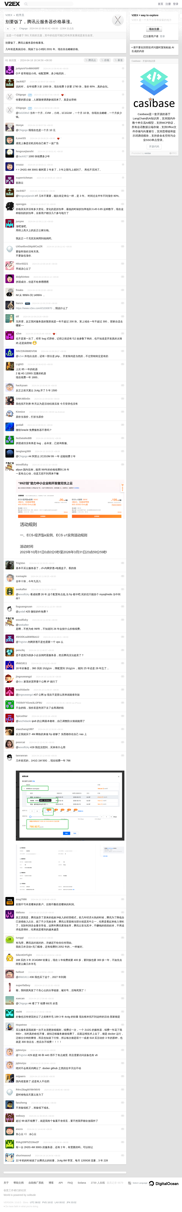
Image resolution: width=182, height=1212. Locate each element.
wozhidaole (22, 689)
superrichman (24, 177)
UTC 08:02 (35, 1202)
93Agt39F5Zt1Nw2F (27, 1142)
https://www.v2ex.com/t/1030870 (34, 308)
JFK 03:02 (72, 1202)
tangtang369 (23, 451)
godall (19, 424)
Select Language (138, 1183)
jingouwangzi (24, 676)
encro (19, 1129)
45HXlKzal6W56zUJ (27, 636)
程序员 (20, 15)
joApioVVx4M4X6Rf (27, 68)
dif (17, 316)
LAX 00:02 (60, 1202)
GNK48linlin (23, 398)
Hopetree (21, 1024)
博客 (51, 1182)
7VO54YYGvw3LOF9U (29, 702)
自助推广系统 (36, 1182)
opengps (21, 204)
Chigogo (23, 28)
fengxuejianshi (24, 151)
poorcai (20, 742)
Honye (20, 125)
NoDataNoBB (24, 438)
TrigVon (20, 563)
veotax (147, 153)
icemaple (21, 576)
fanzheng (21, 1102)
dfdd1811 (21, 663)
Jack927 (21, 81)
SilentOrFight (24, 955)
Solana (82, 1182)
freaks (19, 290)
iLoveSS (21, 138)
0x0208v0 (23, 112)
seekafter (21, 589)
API (61, 1182)
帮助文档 (19, 1182)
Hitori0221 (22, 263)
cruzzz (20, 164)
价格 (105, 60)
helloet (20, 972)
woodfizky (22, 464)
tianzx (19, 303)
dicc (20, 681)
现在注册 (154, 29)
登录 (175, 3)
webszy (20, 1115)
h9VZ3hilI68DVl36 (26, 351)
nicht (19, 1011)
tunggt (20, 937)
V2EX (8, 15)
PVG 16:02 (47, 1202)
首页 (160, 3)
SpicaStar (22, 716)
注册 (168, 3)
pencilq (20, 650)
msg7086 (21, 899)
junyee (20, 221)
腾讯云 (91, 60)
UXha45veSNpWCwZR (29, 246)
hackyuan (22, 385)
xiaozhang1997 (25, 729)
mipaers (21, 1076)
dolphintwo (22, 276)
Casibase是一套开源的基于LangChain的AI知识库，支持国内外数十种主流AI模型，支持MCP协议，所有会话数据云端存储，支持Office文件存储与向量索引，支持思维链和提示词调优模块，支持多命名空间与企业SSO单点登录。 (154, 127)
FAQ (70, 1182)
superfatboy (23, 985)
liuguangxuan (24, 606)
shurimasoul (23, 1155)
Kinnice (20, 411)
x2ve (18, 333)
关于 (6, 1182)
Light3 (19, 364)
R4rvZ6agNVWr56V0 (28, 1089)
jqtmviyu (21, 1050)
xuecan (20, 998)
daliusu (20, 912)
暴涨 (119, 60)
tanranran (22, 755)
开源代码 (154, 146)
